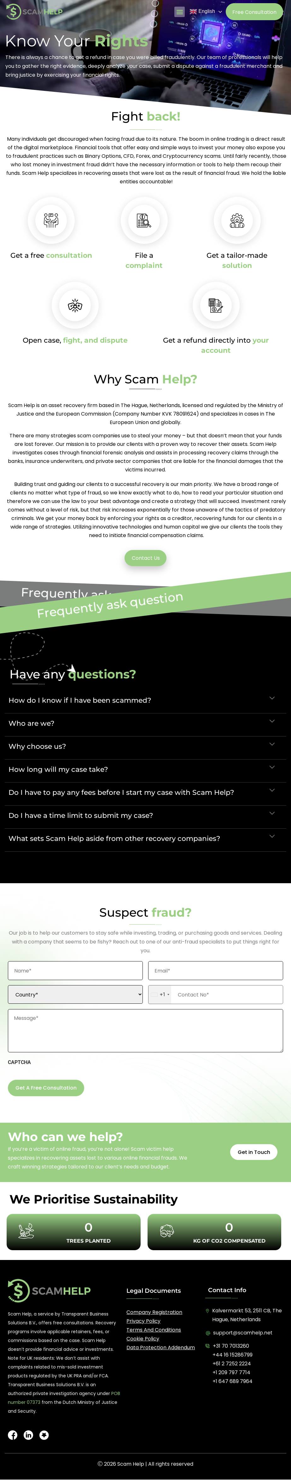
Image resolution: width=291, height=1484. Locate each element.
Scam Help (130, 1464)
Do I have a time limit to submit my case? (81, 815)
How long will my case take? (58, 769)
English (202, 11)
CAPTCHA (19, 1062)
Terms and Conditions (153, 1329)
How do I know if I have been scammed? (80, 700)
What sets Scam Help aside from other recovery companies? (114, 838)
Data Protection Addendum (160, 1347)
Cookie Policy (142, 1338)
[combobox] (159, 994)
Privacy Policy (143, 1321)
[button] (179, 12)
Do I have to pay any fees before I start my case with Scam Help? (121, 792)
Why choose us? (37, 746)
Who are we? (32, 723)
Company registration (154, 1312)
